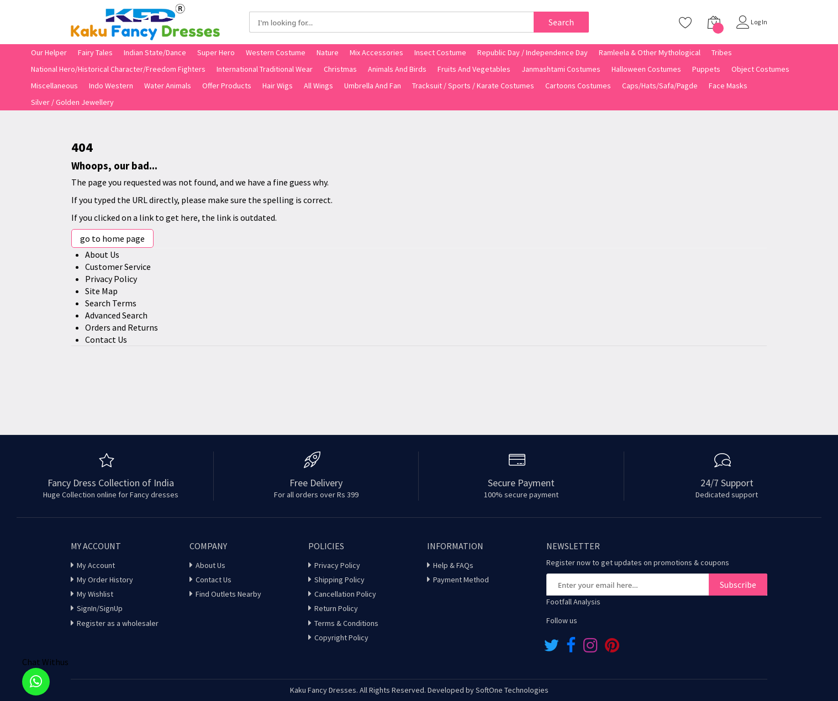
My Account (96, 565)
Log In (759, 22)
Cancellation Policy (345, 594)
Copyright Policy (341, 637)
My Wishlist (95, 594)
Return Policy (336, 608)
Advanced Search (116, 315)
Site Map (101, 290)
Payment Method (461, 580)
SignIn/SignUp (100, 608)
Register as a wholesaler (118, 623)
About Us (102, 254)
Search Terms (110, 303)
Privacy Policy (111, 278)
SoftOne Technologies (512, 690)
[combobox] (391, 22)
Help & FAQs (453, 565)
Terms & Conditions (346, 623)
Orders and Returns (121, 327)
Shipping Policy (339, 580)
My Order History (105, 580)
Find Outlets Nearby (228, 594)
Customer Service (118, 266)
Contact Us (106, 339)
